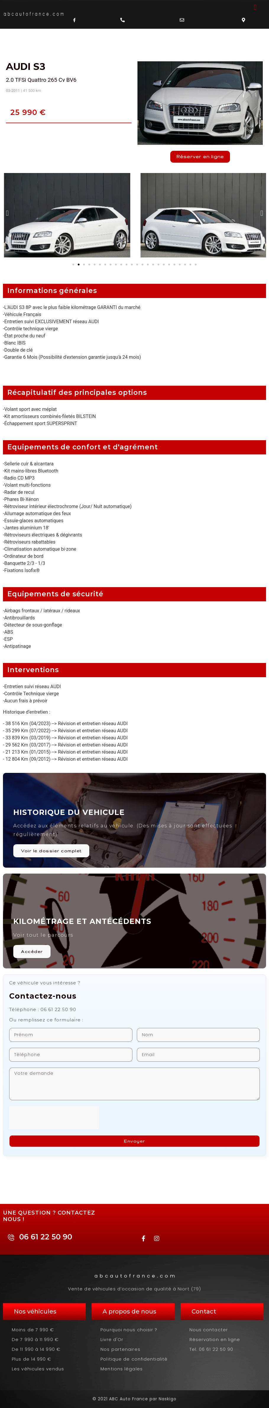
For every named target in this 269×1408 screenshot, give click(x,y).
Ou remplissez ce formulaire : (46, 1020)
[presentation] (54, 1117)
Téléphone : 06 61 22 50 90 (42, 1009)
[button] (255, 7)
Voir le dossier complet (51, 850)
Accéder (32, 951)
